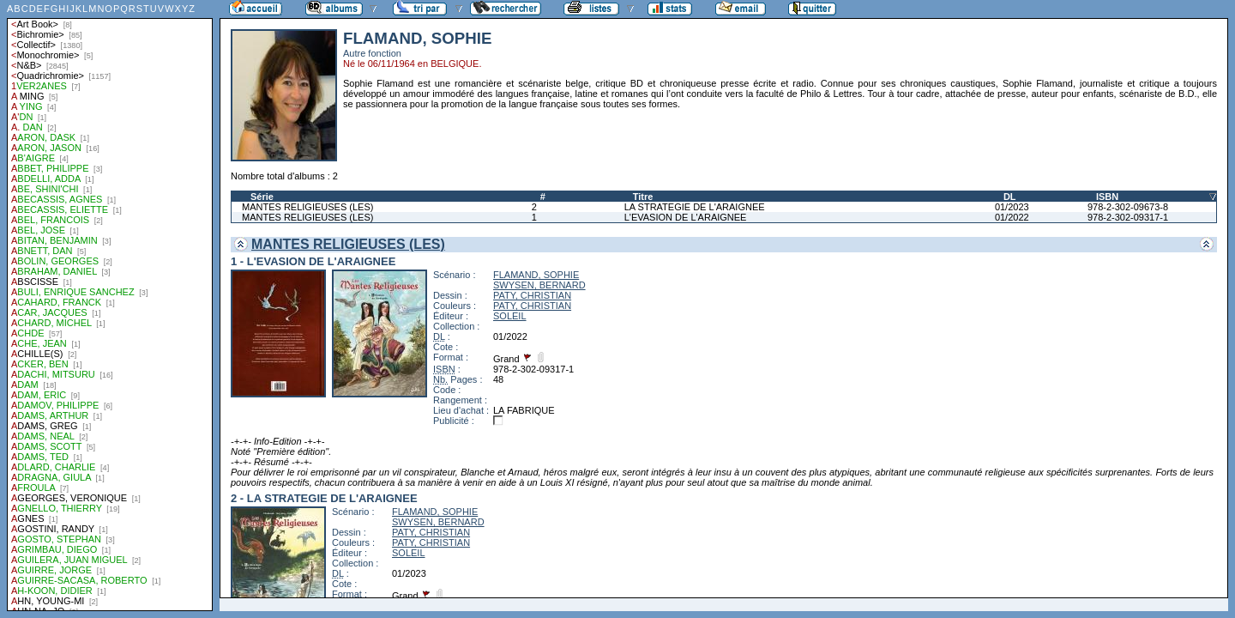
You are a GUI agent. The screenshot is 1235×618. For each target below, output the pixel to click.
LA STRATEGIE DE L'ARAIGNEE (694, 207)
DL (1009, 196)
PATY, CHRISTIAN (532, 295)
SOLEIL (510, 316)
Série (262, 196)
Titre (643, 196)
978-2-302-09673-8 (1127, 207)
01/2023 (1012, 207)
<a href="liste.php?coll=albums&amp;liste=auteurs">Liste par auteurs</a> (110, 305)
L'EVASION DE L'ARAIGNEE (685, 217)
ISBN (1107, 196)
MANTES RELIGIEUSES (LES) (307, 207)
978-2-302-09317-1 (1127, 217)
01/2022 (1012, 217)
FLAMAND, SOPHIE (536, 275)
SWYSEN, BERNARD (539, 285)
